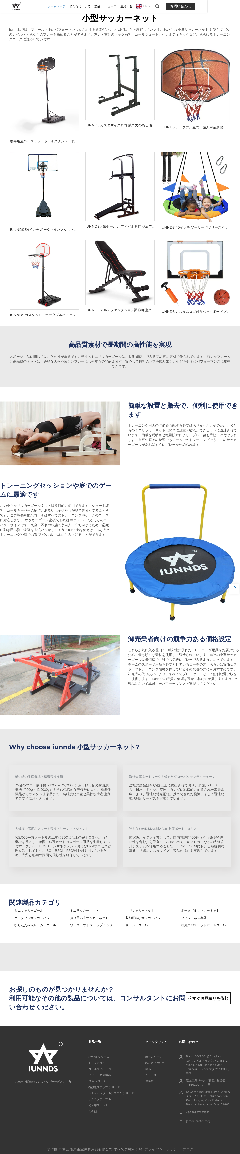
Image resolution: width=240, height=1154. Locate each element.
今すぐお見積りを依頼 (208, 998)
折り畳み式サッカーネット (89, 918)
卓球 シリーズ (97, 1081)
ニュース (143, 6)
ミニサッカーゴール (28, 910)
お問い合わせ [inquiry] (213, 6)
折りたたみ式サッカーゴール (35, 925)
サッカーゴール (136, 925)
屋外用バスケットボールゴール (203, 925)
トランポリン (96, 1063)
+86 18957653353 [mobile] (198, 1112)
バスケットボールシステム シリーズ (111, 1093)
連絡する (159, 6)
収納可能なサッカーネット (144, 918)
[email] (198, 1121)
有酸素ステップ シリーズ (104, 1087)
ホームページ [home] (153, 1057)
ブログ (188, 1149)
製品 (130, 6)
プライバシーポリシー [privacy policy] (163, 1149)
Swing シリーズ (98, 1057)
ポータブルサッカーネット (200, 910)
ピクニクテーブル (99, 1099)
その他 (92, 1111)
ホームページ (89, 6)
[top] (234, 589)
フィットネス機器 (194, 918)
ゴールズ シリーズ (100, 1069)
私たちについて (112, 6)
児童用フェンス (98, 1105)
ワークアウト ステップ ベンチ (91, 925)
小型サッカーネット (139, 910)
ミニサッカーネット (84, 910)
